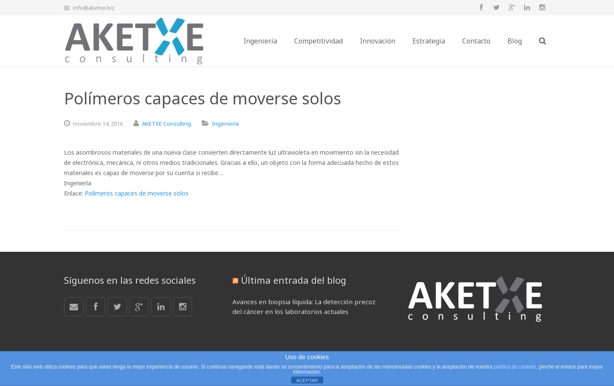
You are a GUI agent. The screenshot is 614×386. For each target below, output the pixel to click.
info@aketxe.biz (94, 8)
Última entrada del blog (293, 280)
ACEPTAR (307, 380)
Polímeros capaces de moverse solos (136, 193)
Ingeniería (225, 123)
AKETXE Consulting (166, 123)
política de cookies (515, 367)
